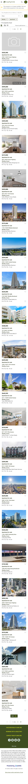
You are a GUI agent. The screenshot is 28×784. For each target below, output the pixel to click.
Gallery (1, 25)
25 (23, 356)
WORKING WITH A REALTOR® (14, 731)
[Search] (22, 2)
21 (23, 151)
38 (23, 560)
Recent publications (20, 25)
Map (4, 25)
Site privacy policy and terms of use (14, 772)
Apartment (12, 19)
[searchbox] (13, 12)
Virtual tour (16, 83)
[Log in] (25, 2)
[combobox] (14, 12)
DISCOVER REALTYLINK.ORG (14, 727)
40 (23, 185)
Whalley (4, 19)
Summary (7, 25)
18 (23, 628)
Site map (14, 746)
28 (23, 322)
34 (23, 697)
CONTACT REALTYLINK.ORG (14, 735)
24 (23, 83)
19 (23, 594)
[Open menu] (1, 2)
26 (23, 219)
